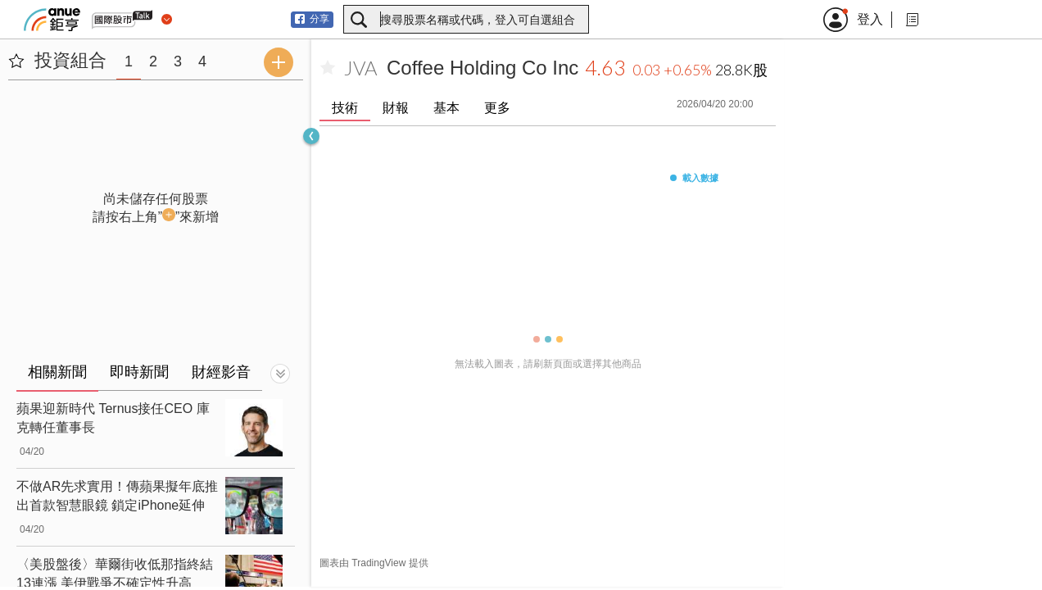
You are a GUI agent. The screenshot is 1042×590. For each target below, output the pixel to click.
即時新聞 (139, 372)
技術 (345, 108)
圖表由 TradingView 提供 (373, 563)
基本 (446, 108)
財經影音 (221, 372)
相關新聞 (57, 372)
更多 (497, 108)
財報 (396, 108)
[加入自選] (327, 68)
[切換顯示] (280, 374)
